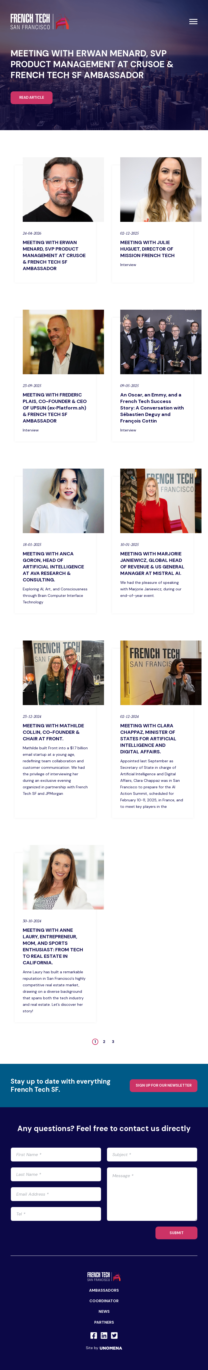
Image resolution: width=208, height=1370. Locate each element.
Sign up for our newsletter (163, 1085)
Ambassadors (104, 1290)
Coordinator (104, 1300)
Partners (104, 1322)
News (104, 1311)
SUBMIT (177, 1233)
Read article (31, 97)
